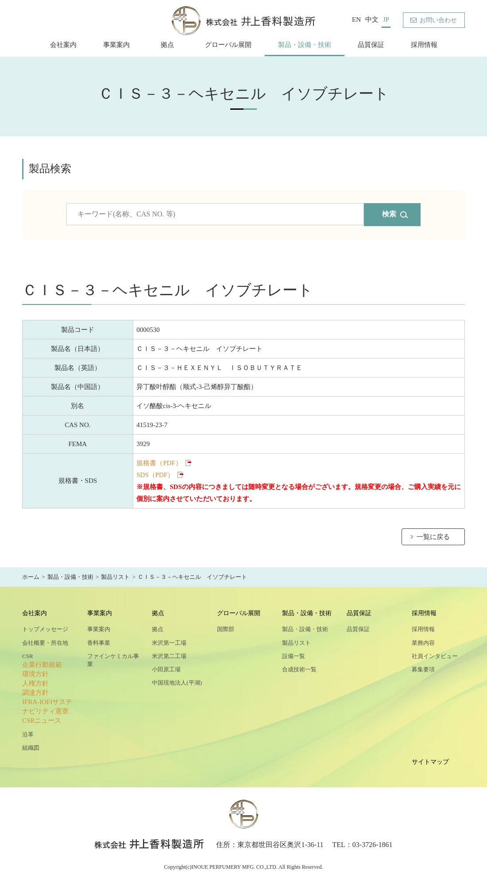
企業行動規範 (42, 664)
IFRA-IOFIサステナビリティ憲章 (47, 706)
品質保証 (371, 44)
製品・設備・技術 (304, 44)
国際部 (225, 629)
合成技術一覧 (299, 669)
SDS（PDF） (155, 474)
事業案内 (116, 44)
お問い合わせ (438, 20)
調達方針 (35, 692)
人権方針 (35, 683)
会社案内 (63, 44)
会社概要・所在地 (45, 642)
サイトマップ (430, 762)
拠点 (167, 44)
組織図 (30, 747)
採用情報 (424, 44)
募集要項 (423, 669)
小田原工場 (166, 669)
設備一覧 (293, 656)
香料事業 (98, 642)
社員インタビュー (435, 656)
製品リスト (115, 577)
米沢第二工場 (169, 656)
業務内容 (423, 642)
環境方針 (35, 674)
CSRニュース (41, 720)
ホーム (30, 577)
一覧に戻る (433, 536)
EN (356, 19)
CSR (27, 656)
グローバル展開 (228, 44)
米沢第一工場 (169, 642)
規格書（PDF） (159, 462)
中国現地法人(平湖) (177, 682)
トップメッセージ (45, 629)
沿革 (28, 734)
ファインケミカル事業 (113, 660)
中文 (372, 19)
